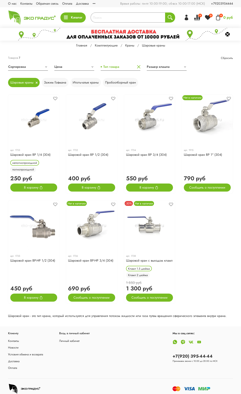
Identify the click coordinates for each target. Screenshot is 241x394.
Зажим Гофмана (55, 82)
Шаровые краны (21, 82)
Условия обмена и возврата (25, 354)
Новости (13, 348)
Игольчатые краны (86, 82)
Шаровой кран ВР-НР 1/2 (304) (32, 260)
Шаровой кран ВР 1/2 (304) (88, 154)
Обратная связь (47, 3)
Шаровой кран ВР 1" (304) (203, 154)
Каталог (73, 17)
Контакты (26, 3)
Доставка (82, 3)
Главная (81, 45)
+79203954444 (222, 3)
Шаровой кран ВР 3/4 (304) (146, 154)
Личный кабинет (69, 341)
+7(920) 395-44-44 (193, 356)
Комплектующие (106, 45)
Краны (129, 45)
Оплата (67, 3)
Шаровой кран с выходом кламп (149, 260)
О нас (12, 3)
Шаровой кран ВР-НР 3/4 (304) (90, 260)
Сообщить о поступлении (207, 187)
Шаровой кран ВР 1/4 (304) (30, 154)
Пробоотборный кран (120, 82)
